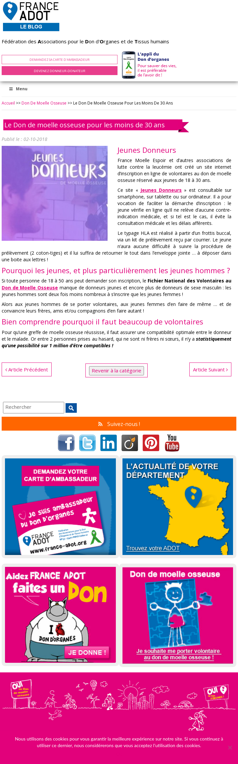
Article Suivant (210, 369)
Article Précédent (26, 369)
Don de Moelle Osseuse (44, 103)
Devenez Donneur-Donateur (59, 71)
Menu (17, 89)
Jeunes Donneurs (161, 190)
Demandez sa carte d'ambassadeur (59, 60)
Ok (119, 754)
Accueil (8, 103)
